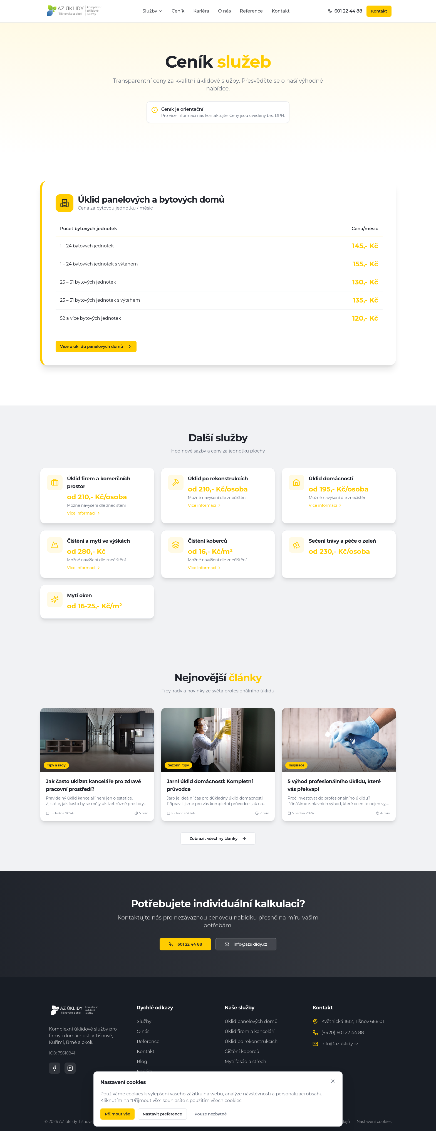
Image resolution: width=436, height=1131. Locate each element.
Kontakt (281, 11)
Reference (251, 11)
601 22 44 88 (345, 11)
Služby (152, 11)
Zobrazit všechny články (218, 838)
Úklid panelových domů (251, 1021)
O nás (224, 11)
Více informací (84, 513)
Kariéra (201, 11)
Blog (142, 1061)
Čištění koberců (242, 1051)
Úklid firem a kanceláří (249, 1031)
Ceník (178, 11)
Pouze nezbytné (211, 1114)
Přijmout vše (117, 1114)
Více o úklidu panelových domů (96, 346)
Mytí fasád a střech (245, 1061)
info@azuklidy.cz (246, 944)
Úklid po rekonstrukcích (251, 1041)
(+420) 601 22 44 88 (342, 1032)
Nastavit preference (162, 1114)
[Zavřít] (333, 1081)
